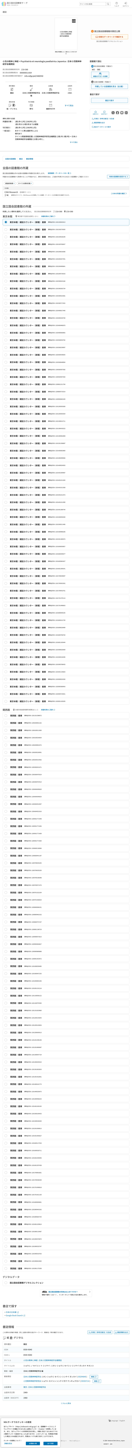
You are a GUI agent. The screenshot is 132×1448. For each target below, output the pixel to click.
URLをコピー (104, 113)
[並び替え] (10, 183)
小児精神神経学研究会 (32, 1381)
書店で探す (109, 100)
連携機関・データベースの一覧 (60, 173)
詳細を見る (8, 1443)
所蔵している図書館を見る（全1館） (109, 86)
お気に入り (95, 113)
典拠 (94, 1377)
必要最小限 (33, 1443)
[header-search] (95, 4)
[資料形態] (25, 183)
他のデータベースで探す (101, 127)
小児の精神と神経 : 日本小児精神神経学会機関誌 (42, 1360)
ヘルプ (116, 4)
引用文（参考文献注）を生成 (103, 119)
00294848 (82, 1376)
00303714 (85, 1381)
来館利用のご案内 (48, 216)
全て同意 (50, 1443)
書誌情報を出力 (98, 122)
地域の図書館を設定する (119, 176)
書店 (21, 158)
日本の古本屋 (12, 1312)
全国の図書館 (10, 158)
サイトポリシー (74, 1441)
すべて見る (69, 105)
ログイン (126, 4)
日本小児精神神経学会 (32, 1376)
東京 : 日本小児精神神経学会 (34, 1387)
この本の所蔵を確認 (119, 193)
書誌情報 (29, 158)
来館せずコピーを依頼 (100, 74)
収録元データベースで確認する (109, 36)
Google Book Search (15, 1315)
